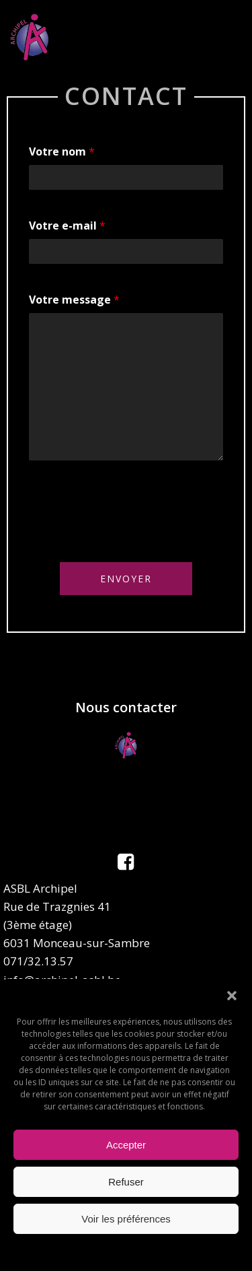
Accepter (126, 1144)
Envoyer (126, 578)
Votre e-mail (67, 225)
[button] (232, 995)
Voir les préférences (126, 1219)
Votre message (74, 299)
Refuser (126, 1182)
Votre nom (62, 151)
